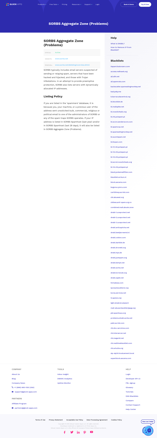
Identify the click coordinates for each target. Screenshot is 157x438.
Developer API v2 (133, 379)
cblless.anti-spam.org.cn (121, 202)
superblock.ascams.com (121, 358)
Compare (129, 400)
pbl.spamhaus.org (118, 313)
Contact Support (133, 405)
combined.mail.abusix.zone (122, 207)
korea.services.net (118, 293)
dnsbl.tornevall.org (119, 273)
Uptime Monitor (64, 383)
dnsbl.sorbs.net (117, 268)
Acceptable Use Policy (74, 420)
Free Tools (54, 4)
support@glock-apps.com (24, 392)
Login (97, 4)
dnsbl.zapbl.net (117, 278)
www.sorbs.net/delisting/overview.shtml (72, 65)
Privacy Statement (56, 420)
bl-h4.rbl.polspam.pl (119, 167)
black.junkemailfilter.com (121, 172)
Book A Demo (129, 4)
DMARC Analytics (64, 379)
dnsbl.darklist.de (118, 243)
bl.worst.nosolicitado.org (121, 162)
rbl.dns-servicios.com (120, 328)
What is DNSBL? (118, 44)
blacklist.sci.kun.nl (118, 177)
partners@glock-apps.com (24, 408)
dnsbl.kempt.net (118, 263)
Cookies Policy (116, 420)
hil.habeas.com (117, 283)
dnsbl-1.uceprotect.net (120, 212)
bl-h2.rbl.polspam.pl (119, 152)
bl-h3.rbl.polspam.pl (119, 157)
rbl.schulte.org (117, 348)
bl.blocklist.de (117, 102)
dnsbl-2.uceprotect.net (120, 217)
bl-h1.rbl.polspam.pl (119, 147)
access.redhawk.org (119, 71)
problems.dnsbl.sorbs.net (121, 318)
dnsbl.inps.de (116, 253)
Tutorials (129, 392)
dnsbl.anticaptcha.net (120, 227)
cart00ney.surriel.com (120, 192)
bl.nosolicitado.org (118, 112)
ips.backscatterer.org (119, 288)
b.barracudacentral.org (120, 97)
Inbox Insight (63, 374)
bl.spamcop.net (117, 127)
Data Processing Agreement (97, 420)
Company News (18, 383)
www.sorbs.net (61, 59)
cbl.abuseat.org (117, 197)
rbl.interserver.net (118, 333)
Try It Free (145, 4)
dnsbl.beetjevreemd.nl (120, 232)
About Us (16, 374)
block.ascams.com (118, 182)
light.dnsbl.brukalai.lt (120, 303)
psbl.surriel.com (117, 323)
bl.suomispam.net (118, 137)
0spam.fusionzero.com (120, 66)
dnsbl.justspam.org (119, 258)
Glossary (129, 387)
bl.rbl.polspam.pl (118, 117)
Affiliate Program (19, 404)
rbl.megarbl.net (117, 338)
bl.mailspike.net (117, 107)
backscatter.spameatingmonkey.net (126, 87)
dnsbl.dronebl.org (118, 248)
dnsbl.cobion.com (118, 238)
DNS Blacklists (132, 396)
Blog (14, 379)
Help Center (131, 409)
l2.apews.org (116, 298)
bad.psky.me (116, 92)
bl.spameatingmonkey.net (121, 132)
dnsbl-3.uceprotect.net (120, 222)
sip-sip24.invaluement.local (122, 353)
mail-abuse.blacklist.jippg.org (123, 308)
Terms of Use (40, 420)
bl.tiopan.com (116, 142)
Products (42, 4)
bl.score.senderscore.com (122, 122)
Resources (76, 4)
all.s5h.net (115, 76)
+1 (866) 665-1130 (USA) (23, 387)
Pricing (64, 4)
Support (88, 4)
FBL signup (130, 383)
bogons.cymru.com (119, 187)
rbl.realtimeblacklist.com (121, 343)
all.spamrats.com (118, 82)
